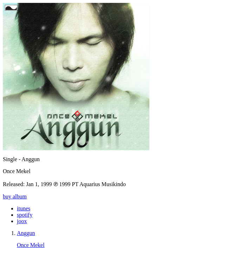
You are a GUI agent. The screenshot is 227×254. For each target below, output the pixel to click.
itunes (23, 208)
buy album (15, 196)
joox (22, 221)
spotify (24, 215)
